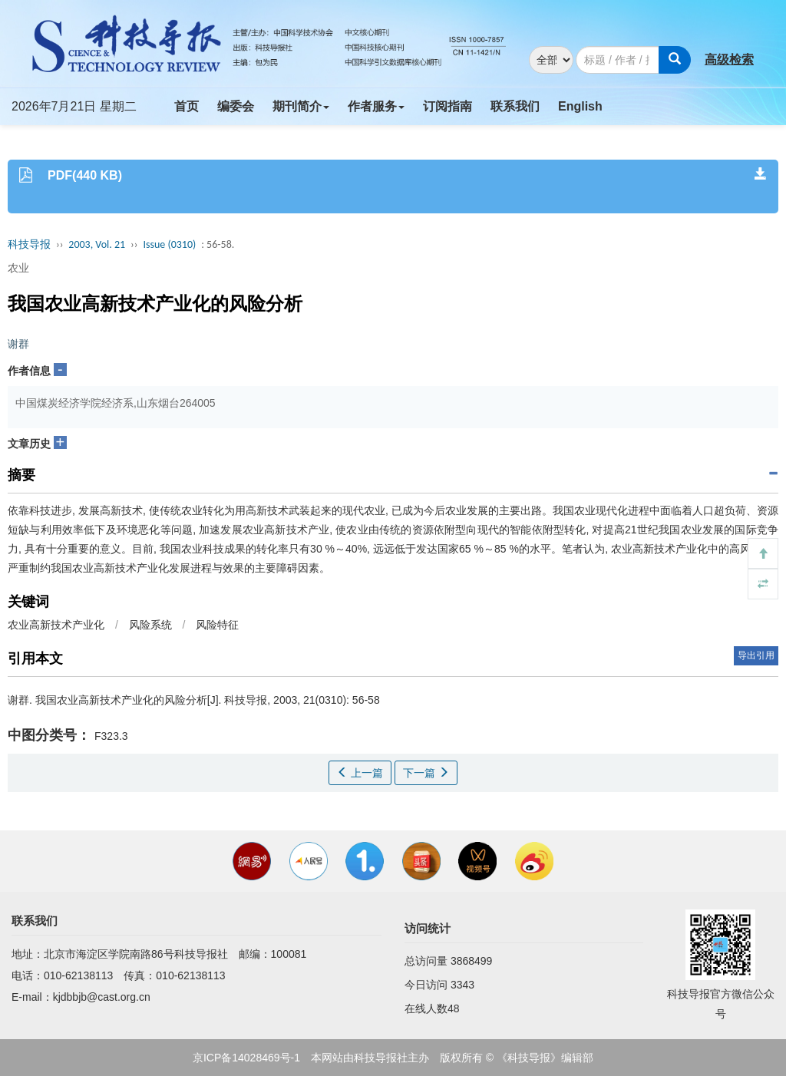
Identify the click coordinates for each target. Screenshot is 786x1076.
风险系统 (150, 625)
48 (453, 1008)
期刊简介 (300, 106)
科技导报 (29, 244)
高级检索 (729, 59)
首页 (186, 106)
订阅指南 (447, 106)
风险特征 (217, 625)
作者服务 (376, 106)
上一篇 (360, 773)
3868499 (472, 961)
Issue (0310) (169, 244)
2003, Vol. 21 (96, 244)
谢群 (18, 344)
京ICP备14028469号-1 (246, 1057)
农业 (18, 268)
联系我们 (515, 106)
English (580, 106)
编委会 (235, 106)
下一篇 (426, 773)
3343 (462, 985)
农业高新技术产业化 (56, 625)
